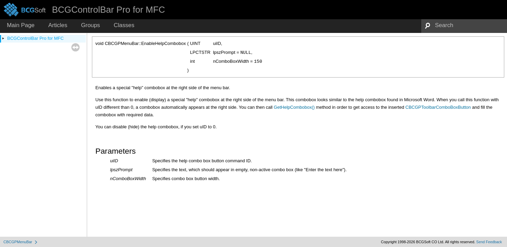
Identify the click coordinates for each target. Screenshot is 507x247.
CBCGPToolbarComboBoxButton (438, 107)
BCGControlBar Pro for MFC (35, 38)
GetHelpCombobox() (294, 107)
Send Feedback (489, 242)
